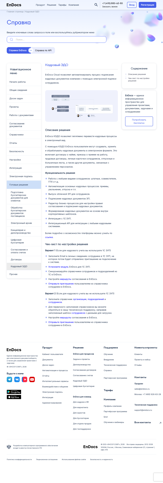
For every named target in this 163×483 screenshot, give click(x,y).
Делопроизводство (82, 364)
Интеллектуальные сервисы (55, 381)
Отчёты (45, 376)
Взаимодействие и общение (55, 386)
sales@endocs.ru (142, 389)
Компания (74, 5)
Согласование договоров (84, 370)
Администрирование (52, 403)
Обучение (108, 354)
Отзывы (138, 365)
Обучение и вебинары (114, 422)
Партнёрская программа (115, 411)
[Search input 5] (60, 39)
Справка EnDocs (17, 50)
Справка (108, 370)
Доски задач (48, 365)
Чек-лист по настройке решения (137, 79)
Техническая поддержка (115, 365)
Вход (131, 5)
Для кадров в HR (81, 402)
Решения (51, 5)
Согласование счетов (83, 375)
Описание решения (137, 74)
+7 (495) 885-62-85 (112, 3)
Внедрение (109, 359)
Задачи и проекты (81, 359)
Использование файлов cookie (74, 459)
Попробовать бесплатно (139, 121)
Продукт (40, 5)
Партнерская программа (115, 378)
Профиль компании (113, 406)
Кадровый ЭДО (80, 381)
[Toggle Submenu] (24, 82)
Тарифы (62, 5)
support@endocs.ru (143, 410)
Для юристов (79, 413)
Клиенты (138, 354)
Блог (106, 417)
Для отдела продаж (82, 423)
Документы (47, 359)
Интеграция (47, 397)
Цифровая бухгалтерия (83, 386)
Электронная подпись (52, 392)
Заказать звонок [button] (110, 6)
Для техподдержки (82, 429)
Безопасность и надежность (101, 459)
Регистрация (147, 5)
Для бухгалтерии (81, 418)
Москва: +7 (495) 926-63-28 (147, 394)
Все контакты (142, 422)
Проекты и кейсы (142, 359)
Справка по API (43, 50)
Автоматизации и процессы (55, 370)
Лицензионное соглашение (47, 459)
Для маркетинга (80, 407)
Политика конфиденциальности (19, 459)
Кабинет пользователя (52, 354)
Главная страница (15, 11)
